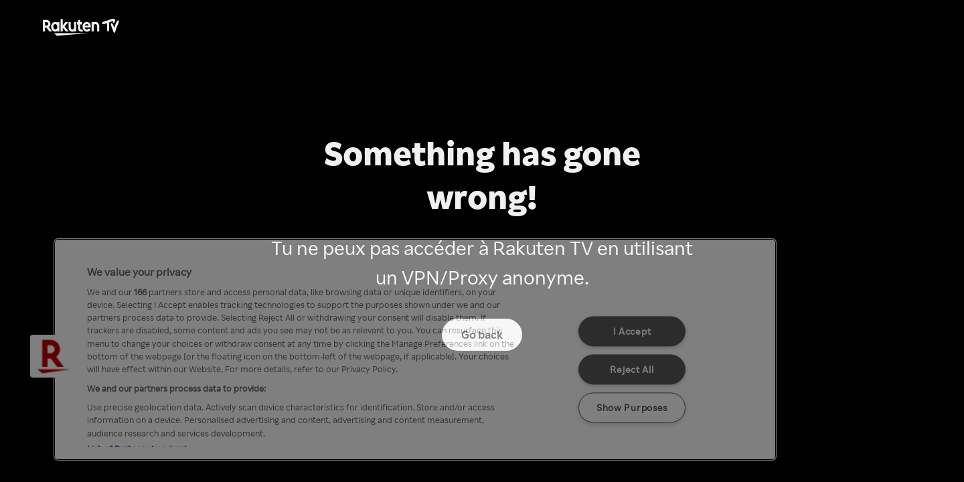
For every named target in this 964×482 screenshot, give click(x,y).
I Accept (632, 331)
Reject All (631, 369)
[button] (51, 356)
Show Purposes (631, 407)
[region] (415, 349)
